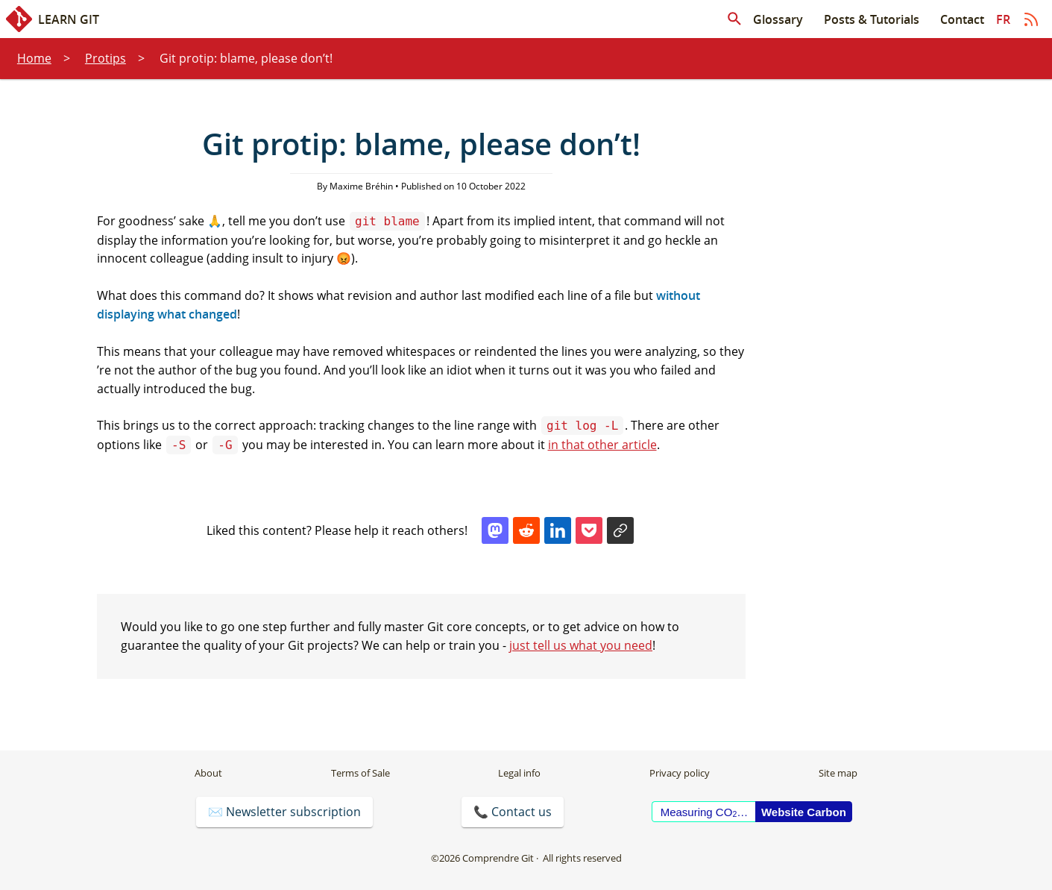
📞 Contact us (512, 811)
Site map (838, 773)
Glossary (778, 19)
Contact (962, 19)
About (208, 773)
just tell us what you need (580, 645)
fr (1003, 19)
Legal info (519, 773)
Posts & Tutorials (871, 19)
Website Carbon (803, 812)
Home (34, 58)
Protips (105, 58)
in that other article (602, 444)
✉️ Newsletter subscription (284, 811)
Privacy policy (679, 773)
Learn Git (52, 19)
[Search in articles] (734, 19)
